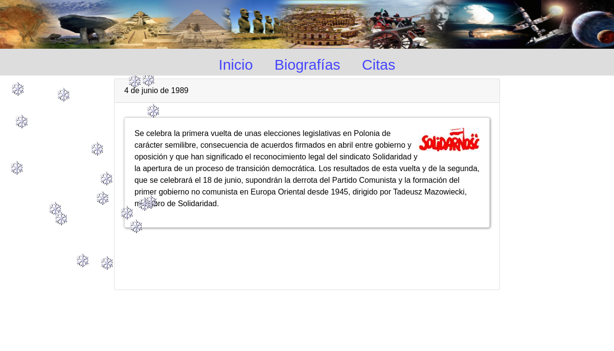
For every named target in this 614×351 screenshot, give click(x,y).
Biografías (307, 65)
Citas (378, 65)
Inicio (236, 65)
